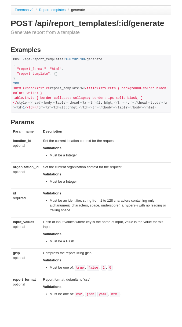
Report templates (53, 10)
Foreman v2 (24, 10)
